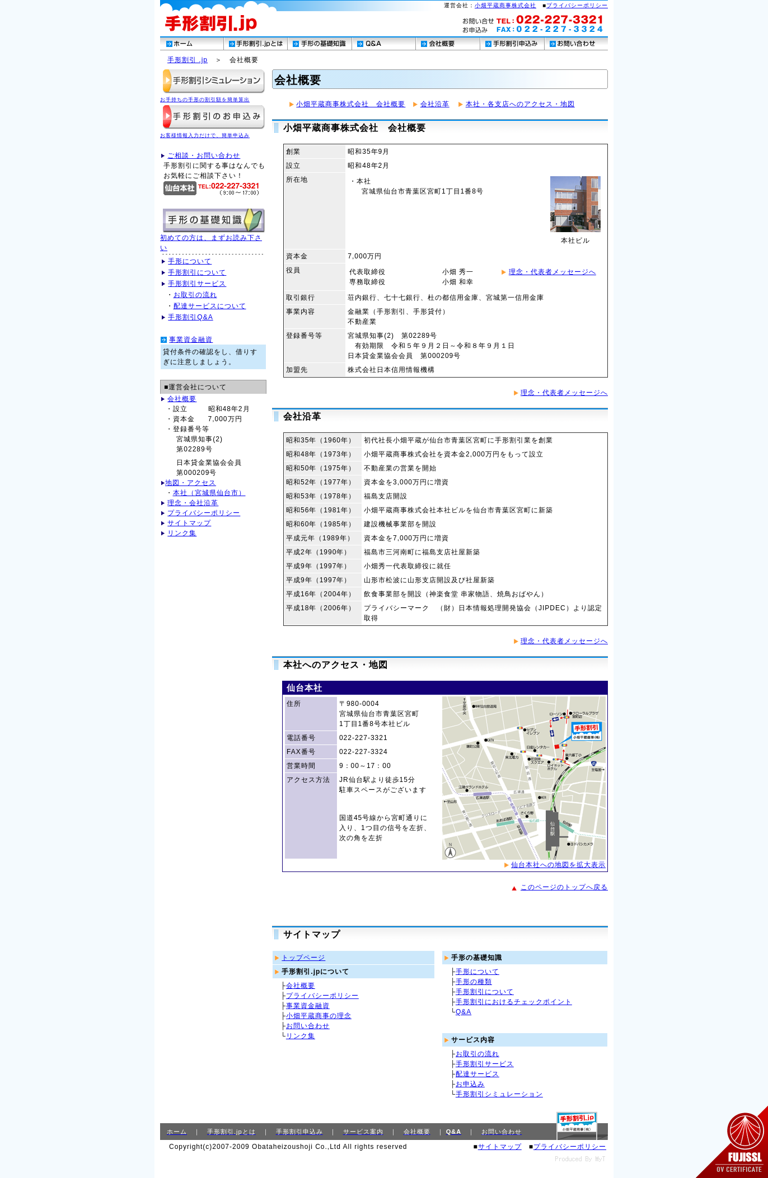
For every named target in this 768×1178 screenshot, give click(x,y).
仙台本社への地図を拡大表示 (558, 865)
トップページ (303, 958)
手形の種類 (474, 982)
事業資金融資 (191, 339)
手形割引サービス (197, 284)
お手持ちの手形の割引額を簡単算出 (205, 99)
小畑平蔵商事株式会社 (505, 5)
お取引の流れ (195, 295)
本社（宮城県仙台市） (209, 493)
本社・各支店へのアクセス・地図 (520, 104)
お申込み (470, 1084)
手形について (190, 261)
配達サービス (477, 1074)
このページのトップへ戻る (564, 887)
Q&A (463, 1012)
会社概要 (181, 399)
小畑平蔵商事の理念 (319, 1016)
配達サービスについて (210, 306)
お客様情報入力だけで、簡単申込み (205, 135)
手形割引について (197, 272)
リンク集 (181, 533)
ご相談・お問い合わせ (203, 155)
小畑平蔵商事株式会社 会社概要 (350, 104)
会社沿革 (434, 104)
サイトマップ (189, 523)
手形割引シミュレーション (499, 1094)
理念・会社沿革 (192, 503)
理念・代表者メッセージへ (552, 272)
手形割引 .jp (187, 60)
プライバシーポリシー (577, 5)
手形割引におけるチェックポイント (514, 1002)
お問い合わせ (308, 1026)
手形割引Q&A (190, 317)
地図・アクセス (190, 483)
